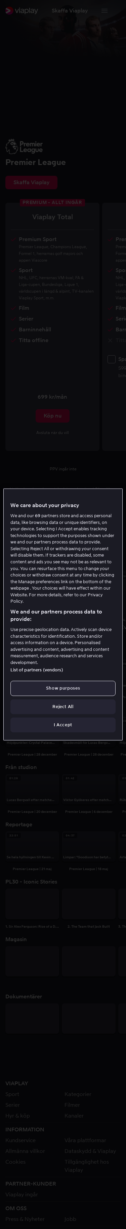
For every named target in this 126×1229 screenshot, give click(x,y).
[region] (63, 614)
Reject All (63, 706)
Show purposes (63, 688)
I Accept (63, 724)
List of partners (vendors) (36, 669)
